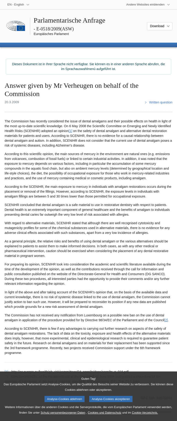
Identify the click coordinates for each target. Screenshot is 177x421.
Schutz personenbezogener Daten (63, 417)
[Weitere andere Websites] (148, 4)
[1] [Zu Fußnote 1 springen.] (70, 131)
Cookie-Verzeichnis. (145, 417)
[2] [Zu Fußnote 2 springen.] (166, 320)
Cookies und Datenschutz (104, 417)
